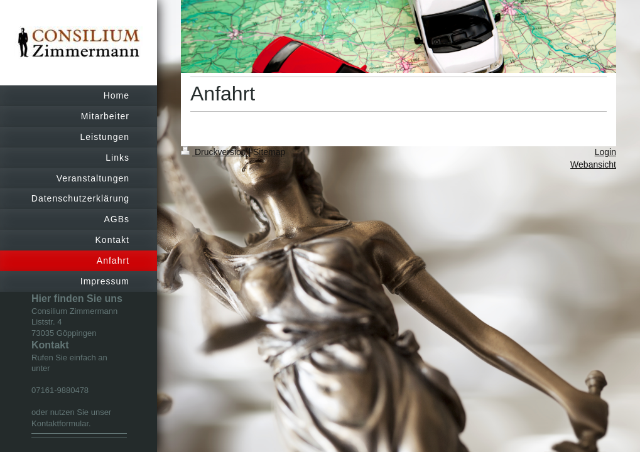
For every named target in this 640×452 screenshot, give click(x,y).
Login (605, 152)
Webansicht (593, 164)
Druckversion (214, 152)
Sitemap (269, 152)
